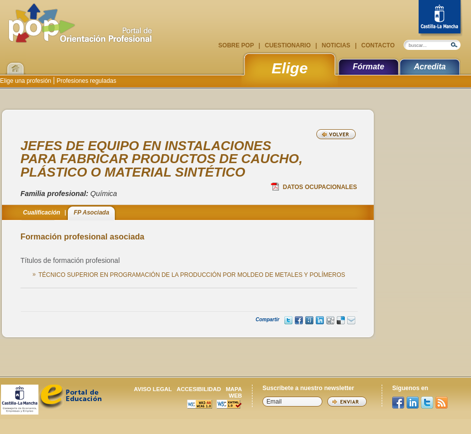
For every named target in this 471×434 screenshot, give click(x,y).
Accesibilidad (199, 389)
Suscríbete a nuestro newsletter (308, 388)
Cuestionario (287, 45)
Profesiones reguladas (85, 80)
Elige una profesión (26, 80)
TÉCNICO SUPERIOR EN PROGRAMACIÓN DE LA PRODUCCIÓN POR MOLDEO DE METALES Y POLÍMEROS (191, 274)
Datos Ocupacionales (314, 186)
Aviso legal (153, 389)
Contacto (377, 45)
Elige (289, 67)
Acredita (430, 66)
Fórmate (368, 66)
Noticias (336, 45)
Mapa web (234, 392)
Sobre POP (237, 45)
